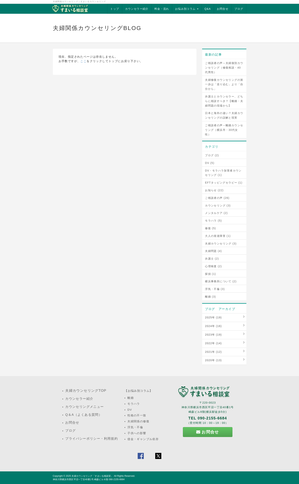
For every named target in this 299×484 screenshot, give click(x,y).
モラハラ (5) (213, 220)
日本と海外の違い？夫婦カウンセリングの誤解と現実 (224, 115)
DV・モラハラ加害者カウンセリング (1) (223, 173)
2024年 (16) (213, 326)
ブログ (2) (212, 155)
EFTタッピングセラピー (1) (223, 182)
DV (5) (209, 162)
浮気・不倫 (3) (215, 289)
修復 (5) (210, 228)
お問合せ (223, 8)
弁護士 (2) (212, 258)
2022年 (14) (213, 343)
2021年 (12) (213, 351)
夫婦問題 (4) (213, 251)
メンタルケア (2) (216, 212)
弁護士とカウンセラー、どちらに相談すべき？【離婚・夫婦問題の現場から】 (224, 101)
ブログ (238, 8)
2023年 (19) (213, 334)
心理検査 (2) (213, 266)
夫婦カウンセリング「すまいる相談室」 (92, 476)
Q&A (207, 8)
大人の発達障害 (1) (218, 235)
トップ (114, 8)
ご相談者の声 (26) (217, 197)
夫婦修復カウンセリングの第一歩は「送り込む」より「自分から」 (224, 84)
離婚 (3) (210, 296)
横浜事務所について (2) (220, 281)
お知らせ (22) (214, 190)
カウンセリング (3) (218, 205)
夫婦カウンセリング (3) (220, 243)
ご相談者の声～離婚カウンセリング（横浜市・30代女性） (224, 130)
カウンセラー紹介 (137, 8)
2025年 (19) (213, 317)
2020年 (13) (213, 360)
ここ (83, 61)
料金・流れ (161, 8)
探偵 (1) (210, 273)
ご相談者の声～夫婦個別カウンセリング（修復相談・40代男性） (224, 68)
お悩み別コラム (187, 8)
